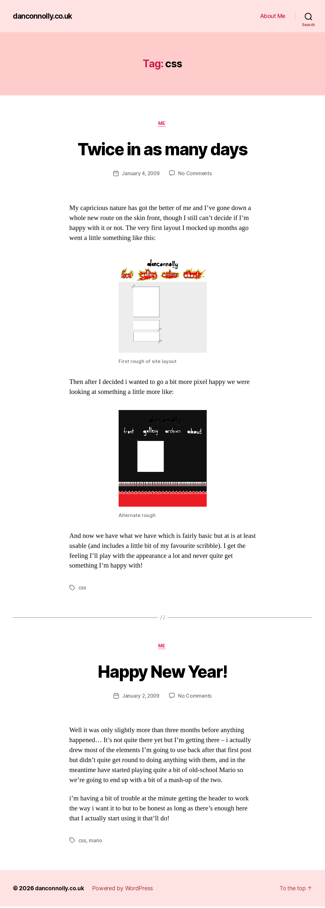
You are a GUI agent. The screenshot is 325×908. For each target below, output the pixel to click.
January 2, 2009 (140, 697)
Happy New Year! (162, 671)
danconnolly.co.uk (44, 16)
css (82, 588)
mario (95, 842)
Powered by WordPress (124, 889)
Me (162, 124)
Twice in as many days (162, 148)
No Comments (195, 174)
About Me (272, 16)
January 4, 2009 (140, 174)
